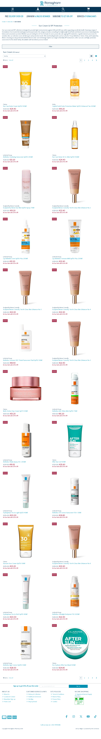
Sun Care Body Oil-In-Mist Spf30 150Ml (65, 157)
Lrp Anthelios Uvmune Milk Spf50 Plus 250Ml (67, 258)
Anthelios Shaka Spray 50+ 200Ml (14, 462)
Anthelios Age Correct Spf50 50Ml (14, 665)
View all (11, 60)
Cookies (54, 701)
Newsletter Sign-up (8, 699)
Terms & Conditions (57, 694)
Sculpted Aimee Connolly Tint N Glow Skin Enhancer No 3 (71, 360)
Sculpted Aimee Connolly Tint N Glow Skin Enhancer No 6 (71, 563)
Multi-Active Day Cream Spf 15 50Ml (15, 411)
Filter (50, 46)
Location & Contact (8, 697)
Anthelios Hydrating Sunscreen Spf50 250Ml (18, 157)
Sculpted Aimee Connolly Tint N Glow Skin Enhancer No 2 (71, 208)
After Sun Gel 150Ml (59, 462)
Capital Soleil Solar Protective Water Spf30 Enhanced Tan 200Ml (74, 106)
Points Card (6, 701)
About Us (5, 694)
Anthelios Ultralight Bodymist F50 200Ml (65, 614)
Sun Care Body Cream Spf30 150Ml (15, 106)
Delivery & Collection (33, 694)
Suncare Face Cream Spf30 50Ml (14, 563)
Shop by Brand (32, 701)
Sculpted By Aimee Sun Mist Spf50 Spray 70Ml (18, 208)
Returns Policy (56, 697)
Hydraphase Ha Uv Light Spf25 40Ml (15, 513)
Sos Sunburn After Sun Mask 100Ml (64, 665)
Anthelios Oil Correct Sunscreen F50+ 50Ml (66, 513)
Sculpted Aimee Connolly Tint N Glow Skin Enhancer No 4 (71, 309)
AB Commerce (95, 728)
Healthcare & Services (34, 697)
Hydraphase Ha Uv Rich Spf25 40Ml (15, 614)
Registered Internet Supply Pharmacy (83, 695)
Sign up (78, 686)
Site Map (30, 699)
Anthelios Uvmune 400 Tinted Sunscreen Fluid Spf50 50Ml (22, 360)
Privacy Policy (55, 699)
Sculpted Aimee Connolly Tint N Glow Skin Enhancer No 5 (22, 309)
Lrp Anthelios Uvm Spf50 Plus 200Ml (15, 258)
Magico (81, 728)
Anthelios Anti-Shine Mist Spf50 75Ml (64, 411)
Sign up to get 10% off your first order (25, 686)
